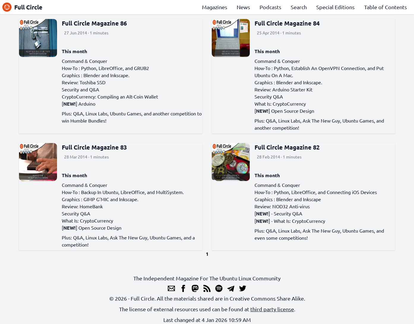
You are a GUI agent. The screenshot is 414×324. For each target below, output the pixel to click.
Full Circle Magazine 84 (287, 23)
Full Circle (22, 7)
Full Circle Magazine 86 (94, 23)
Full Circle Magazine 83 (94, 147)
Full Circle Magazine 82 (287, 147)
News (243, 7)
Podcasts (270, 7)
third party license (272, 309)
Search (299, 7)
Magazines (214, 7)
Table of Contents (385, 7)
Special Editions (335, 7)
